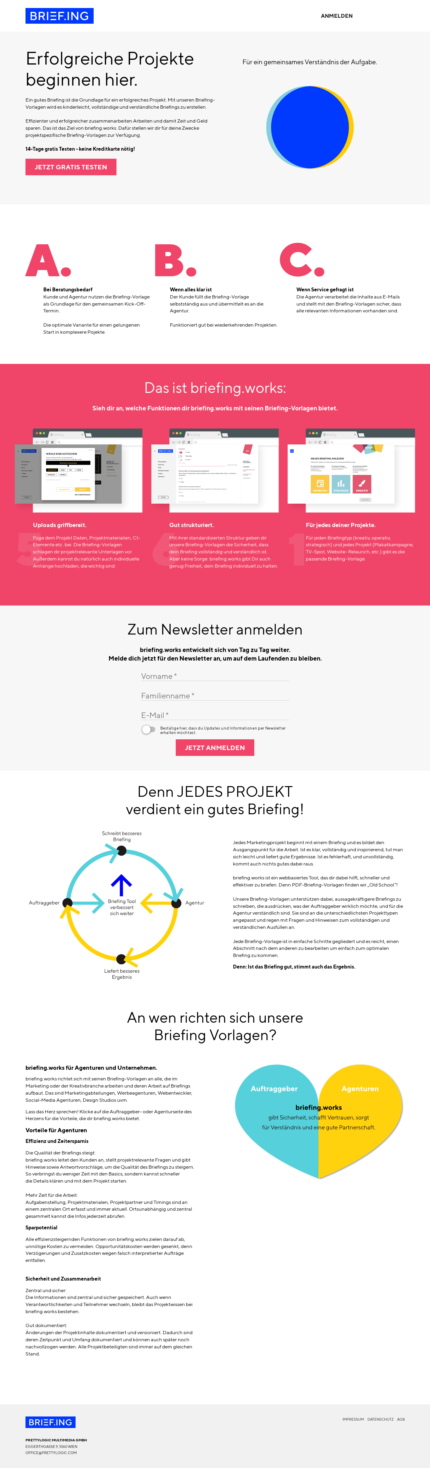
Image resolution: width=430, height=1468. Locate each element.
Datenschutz (380, 1419)
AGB (401, 1419)
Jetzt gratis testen (71, 167)
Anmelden (337, 16)
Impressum (353, 1419)
